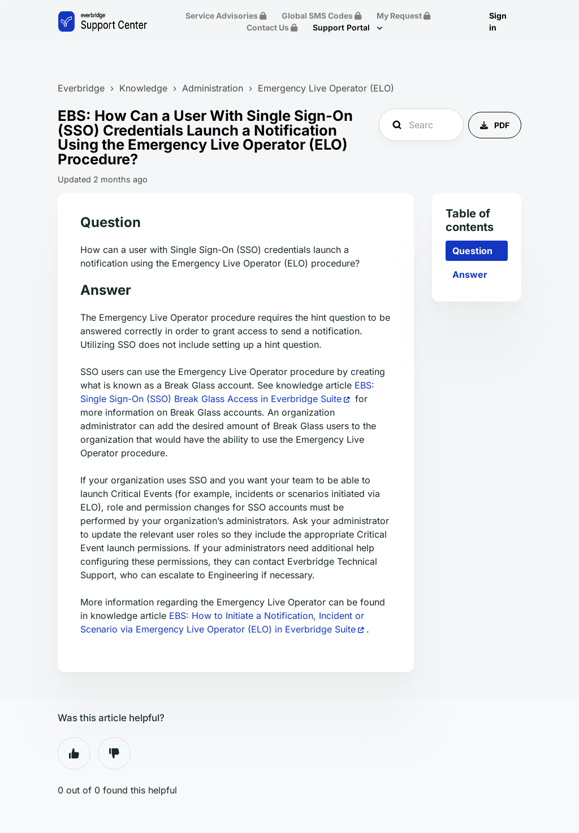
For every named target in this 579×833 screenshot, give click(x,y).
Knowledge (143, 88)
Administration (212, 88)
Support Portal (342, 27)
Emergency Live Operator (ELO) (326, 88)
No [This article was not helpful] (114, 753)
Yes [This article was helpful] (74, 753)
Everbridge (81, 88)
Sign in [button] (498, 21)
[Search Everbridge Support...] (421, 124)
